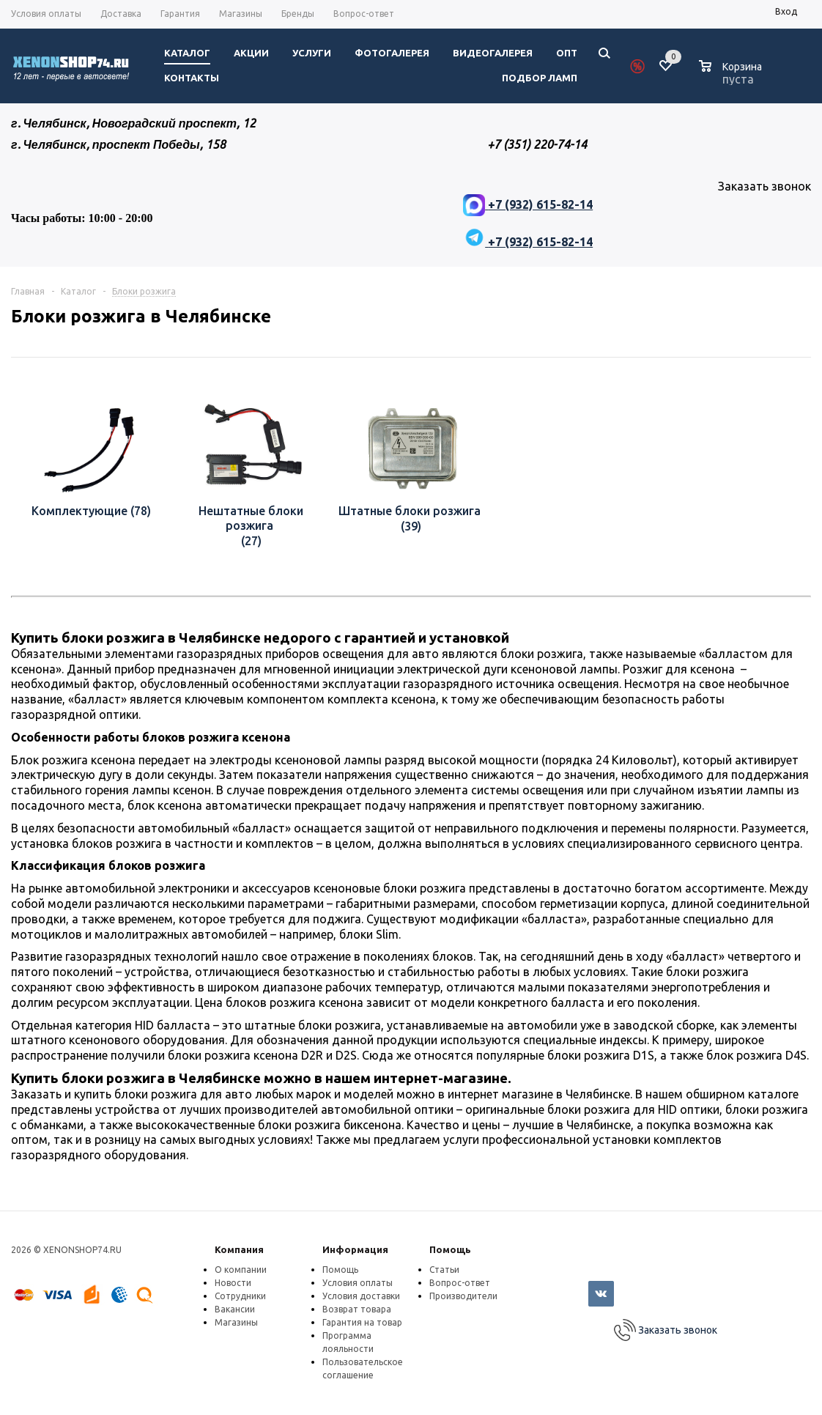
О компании (241, 1269)
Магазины (236, 1322)
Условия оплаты (357, 1282)
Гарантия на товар (362, 1322)
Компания (239, 1249)
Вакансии (235, 1309)
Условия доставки (361, 1296)
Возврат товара (356, 1309)
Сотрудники (240, 1296)
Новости (233, 1282)
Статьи (444, 1269)
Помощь (450, 1249)
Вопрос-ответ (459, 1282)
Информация (355, 1249)
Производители (463, 1296)
